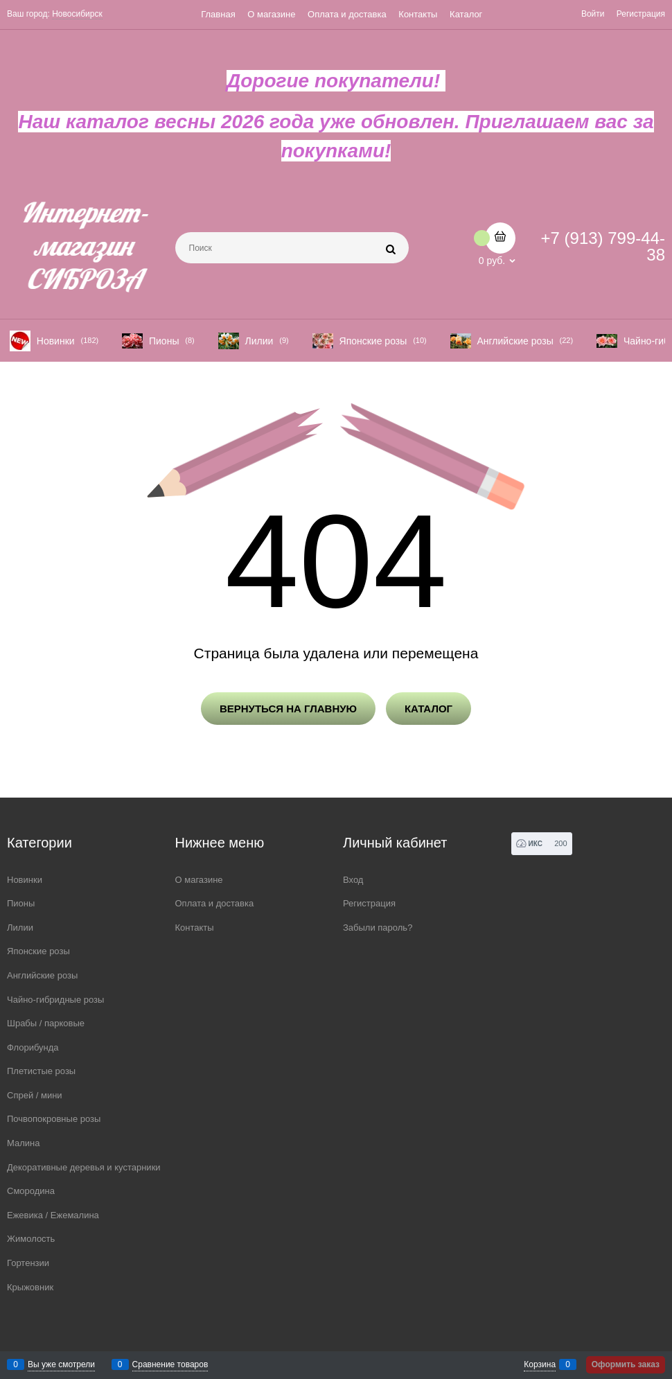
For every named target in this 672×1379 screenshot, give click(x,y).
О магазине (271, 14)
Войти (593, 14)
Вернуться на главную (288, 708)
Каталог (466, 14)
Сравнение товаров (170, 1364)
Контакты (417, 14)
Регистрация (641, 14)
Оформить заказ (626, 1364)
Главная (218, 14)
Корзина (540, 1364)
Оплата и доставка (347, 14)
